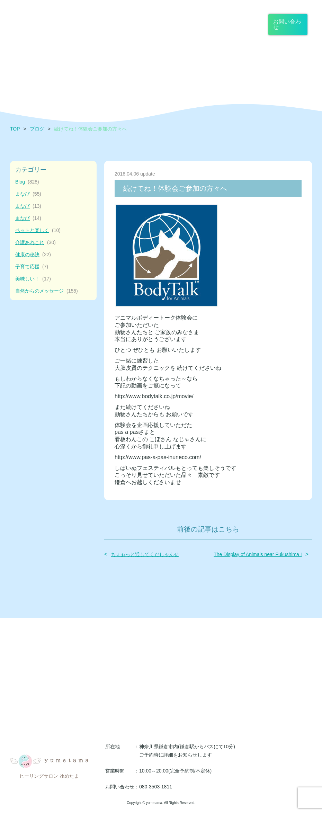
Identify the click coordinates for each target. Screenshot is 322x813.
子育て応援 (31, 266)
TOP (15, 128)
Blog (27, 182)
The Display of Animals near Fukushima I (258, 554)
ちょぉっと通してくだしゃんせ (145, 554)
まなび (28, 194)
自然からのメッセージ (46, 291)
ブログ (37, 128)
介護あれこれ (35, 242)
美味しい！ (33, 279)
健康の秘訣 (33, 254)
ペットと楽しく (38, 230)
